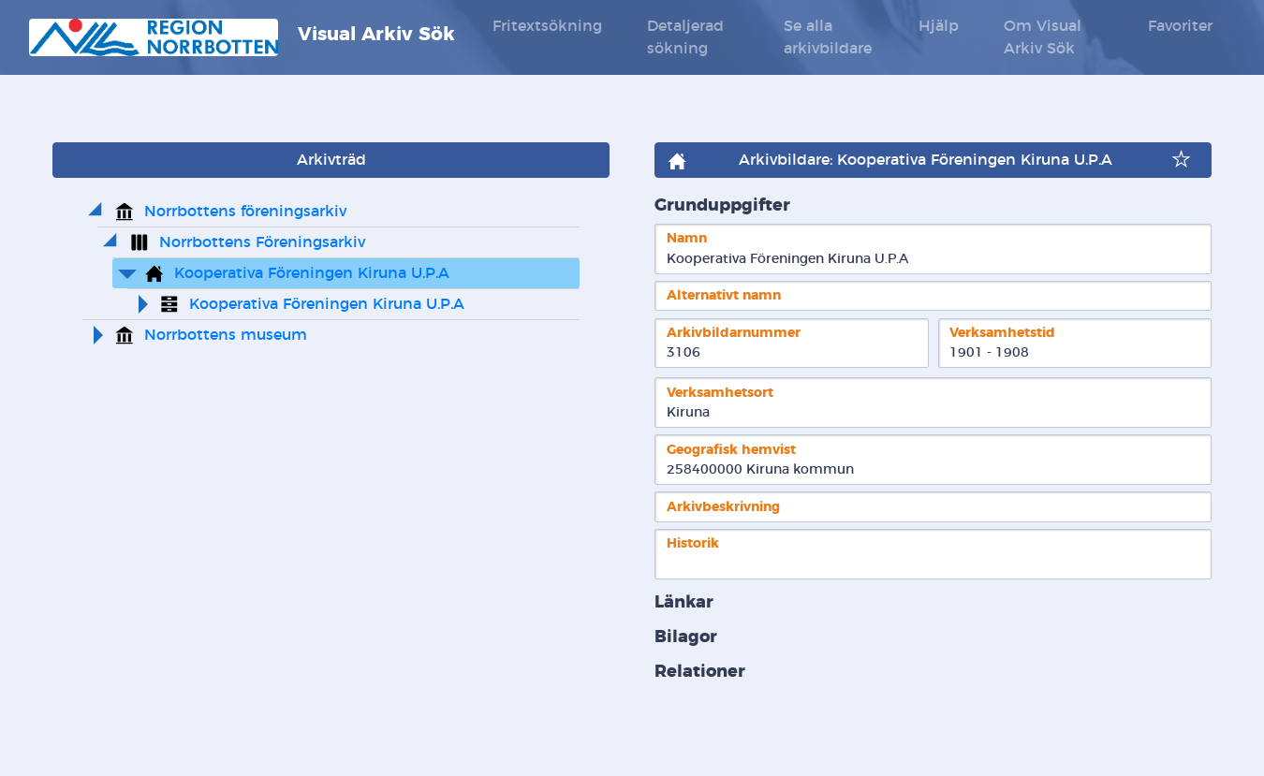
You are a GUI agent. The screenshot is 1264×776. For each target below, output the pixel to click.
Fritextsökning (547, 26)
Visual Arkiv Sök (242, 37)
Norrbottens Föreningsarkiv (262, 242)
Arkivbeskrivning (723, 507)
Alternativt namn (724, 295)
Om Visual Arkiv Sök (1042, 37)
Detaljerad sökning (685, 37)
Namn (687, 238)
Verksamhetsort (720, 393)
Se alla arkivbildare (828, 37)
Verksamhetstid (1002, 333)
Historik (693, 543)
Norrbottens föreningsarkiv (245, 211)
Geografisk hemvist (731, 450)
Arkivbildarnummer (734, 333)
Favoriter (1180, 26)
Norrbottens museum (225, 335)
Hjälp (939, 26)
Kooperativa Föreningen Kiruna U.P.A (311, 273)
